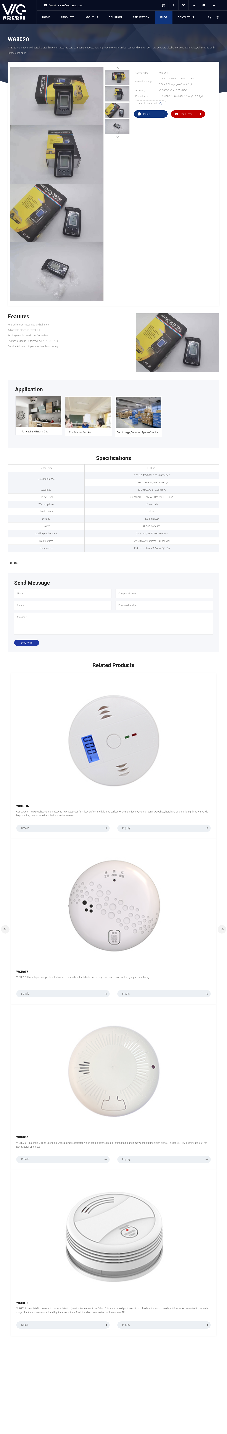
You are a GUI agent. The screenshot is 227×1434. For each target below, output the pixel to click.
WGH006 (22, 1303)
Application (141, 17)
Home (46, 17)
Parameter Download (150, 103)
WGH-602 (22, 806)
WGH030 (22, 1137)
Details (64, 828)
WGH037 (22, 972)
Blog (163, 17)
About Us (91, 17)
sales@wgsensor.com (71, 5)
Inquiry (165, 828)
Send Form (26, 642)
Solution (115, 17)
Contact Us (186, 17)
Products (67, 17)
